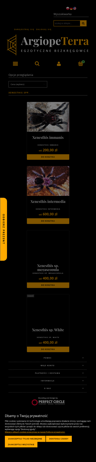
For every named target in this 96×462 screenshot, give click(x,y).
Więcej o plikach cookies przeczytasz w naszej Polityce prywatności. (35, 432)
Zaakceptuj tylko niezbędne (25, 439)
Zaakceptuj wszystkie (21, 445)
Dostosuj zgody (58, 439)
